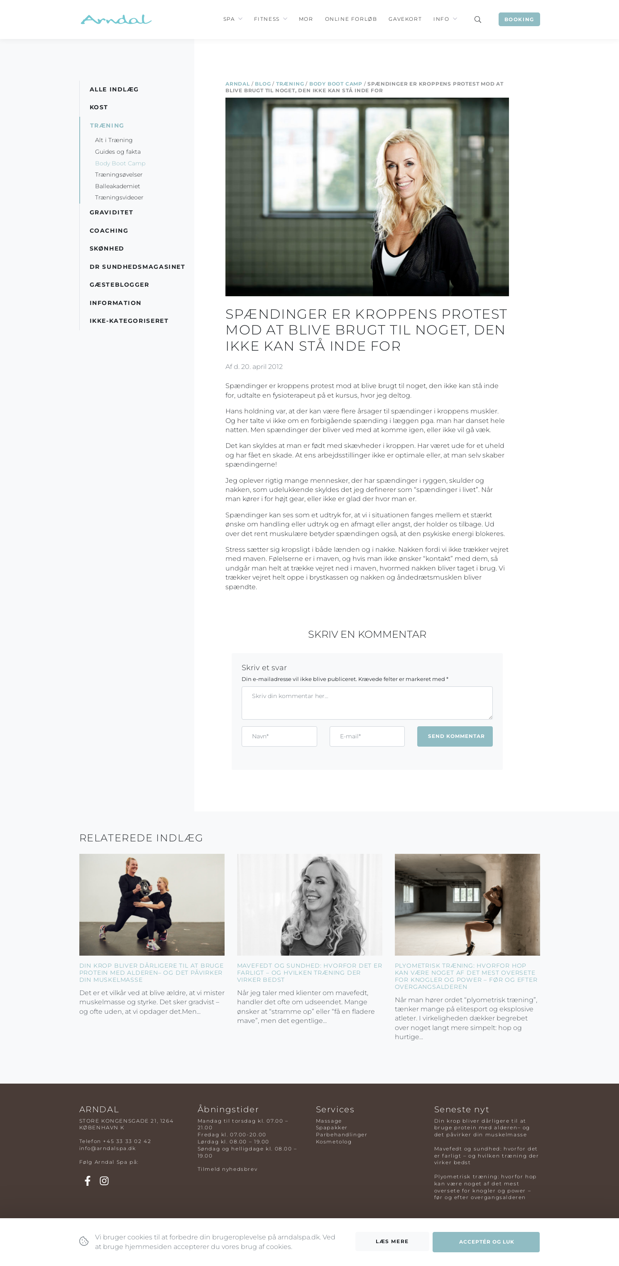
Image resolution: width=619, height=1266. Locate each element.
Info (441, 19)
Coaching (109, 230)
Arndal (237, 84)
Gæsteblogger (119, 284)
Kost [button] (99, 107)
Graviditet (112, 212)
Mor (306, 19)
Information (116, 303)
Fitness (267, 19)
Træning (290, 84)
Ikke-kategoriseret (129, 320)
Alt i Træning (114, 140)
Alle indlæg (114, 89)
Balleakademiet (117, 186)
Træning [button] (107, 125)
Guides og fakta (118, 151)
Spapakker (332, 1127)
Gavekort (405, 19)
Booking (519, 19)
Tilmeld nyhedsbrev (228, 1169)
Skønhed (107, 248)
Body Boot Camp (335, 84)
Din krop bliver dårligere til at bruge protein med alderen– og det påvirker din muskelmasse (151, 972)
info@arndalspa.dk (107, 1148)
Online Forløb (351, 19)
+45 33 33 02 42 (127, 1141)
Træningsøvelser (119, 174)
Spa (229, 19)
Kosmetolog (334, 1141)
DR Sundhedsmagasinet (138, 266)
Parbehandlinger (342, 1134)
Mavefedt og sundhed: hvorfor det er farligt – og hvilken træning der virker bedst (309, 972)
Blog (263, 84)
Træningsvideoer (119, 197)
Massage (329, 1121)
